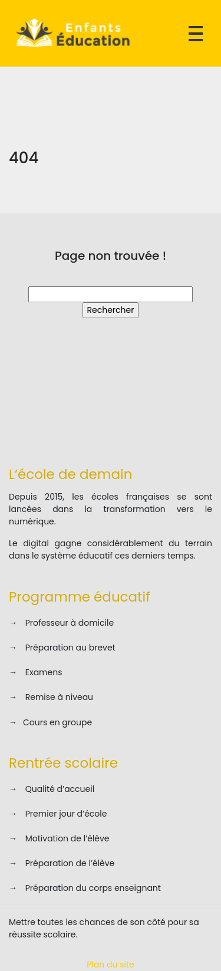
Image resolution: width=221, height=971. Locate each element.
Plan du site (110, 964)
